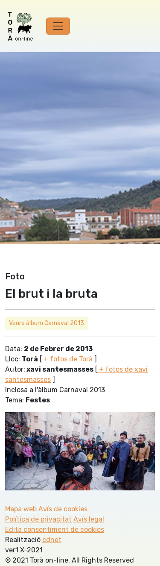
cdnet (51, 540)
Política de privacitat (38, 519)
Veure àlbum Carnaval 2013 (46, 323)
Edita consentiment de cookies (54, 529)
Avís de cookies (62, 509)
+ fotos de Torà (67, 359)
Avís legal (88, 519)
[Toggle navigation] (58, 26)
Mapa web (21, 509)
